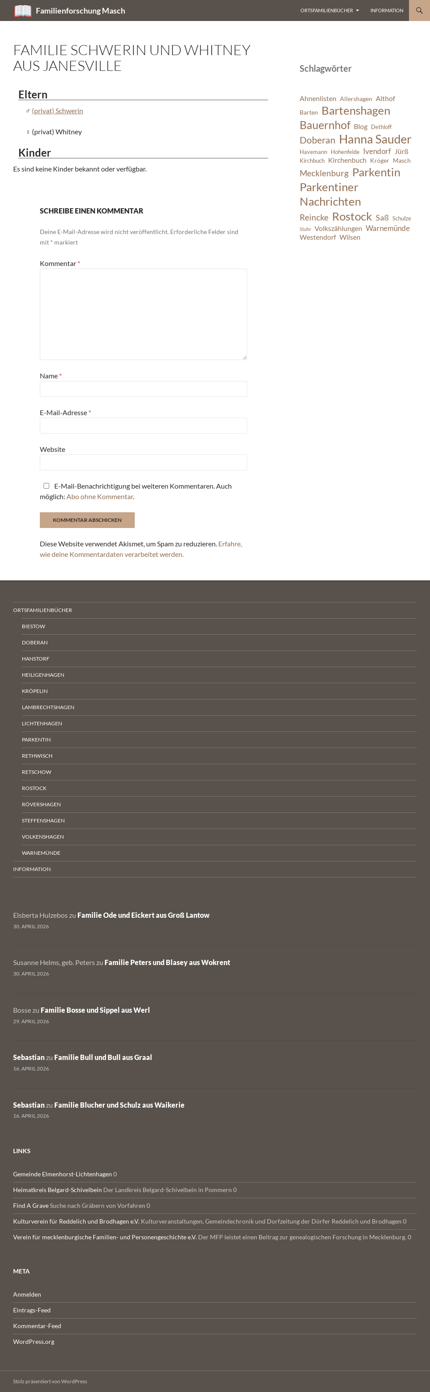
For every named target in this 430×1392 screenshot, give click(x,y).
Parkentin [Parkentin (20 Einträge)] (376, 172)
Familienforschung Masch (80, 10)
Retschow (36, 772)
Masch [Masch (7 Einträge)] (402, 160)
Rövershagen (41, 804)
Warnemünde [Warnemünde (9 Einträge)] (388, 228)
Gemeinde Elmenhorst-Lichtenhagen (62, 1174)
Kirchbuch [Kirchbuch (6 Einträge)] (312, 160)
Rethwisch (37, 755)
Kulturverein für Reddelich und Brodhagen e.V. (76, 1221)
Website (52, 449)
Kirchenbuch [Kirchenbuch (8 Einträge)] (347, 160)
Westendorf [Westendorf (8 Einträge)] (318, 237)
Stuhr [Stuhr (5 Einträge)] (305, 229)
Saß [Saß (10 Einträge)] (382, 217)
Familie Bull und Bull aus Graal (103, 1057)
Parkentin (36, 739)
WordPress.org (33, 1341)
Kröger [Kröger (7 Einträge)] (379, 160)
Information (387, 10)
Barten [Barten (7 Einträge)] (309, 112)
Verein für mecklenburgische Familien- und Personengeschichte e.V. (105, 1237)
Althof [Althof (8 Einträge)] (385, 98)
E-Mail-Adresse (65, 412)
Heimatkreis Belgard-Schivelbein (57, 1189)
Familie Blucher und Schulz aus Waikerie (119, 1105)
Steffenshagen (43, 820)
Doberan (35, 642)
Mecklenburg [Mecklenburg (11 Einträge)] (324, 173)
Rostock (34, 788)
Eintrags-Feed (32, 1310)
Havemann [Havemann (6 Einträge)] (313, 152)
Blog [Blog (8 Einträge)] (360, 126)
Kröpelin (35, 691)
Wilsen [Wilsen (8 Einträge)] (349, 237)
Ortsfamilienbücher (327, 10)
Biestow (33, 626)
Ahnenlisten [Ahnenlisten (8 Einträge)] (318, 98)
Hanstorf (35, 658)
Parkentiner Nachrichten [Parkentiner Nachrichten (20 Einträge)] (330, 194)
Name (51, 375)
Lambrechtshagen (48, 707)
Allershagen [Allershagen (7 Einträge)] (356, 98)
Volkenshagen (43, 836)
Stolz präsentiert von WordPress (50, 1381)
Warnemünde (41, 853)
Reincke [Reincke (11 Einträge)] (314, 217)
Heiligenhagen (43, 675)
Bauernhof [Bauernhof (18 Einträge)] (325, 124)
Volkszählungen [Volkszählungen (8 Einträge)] (338, 228)
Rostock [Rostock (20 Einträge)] (352, 216)
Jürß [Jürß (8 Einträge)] (402, 151)
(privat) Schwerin (57, 110)
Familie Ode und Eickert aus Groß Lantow (143, 915)
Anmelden (27, 1294)
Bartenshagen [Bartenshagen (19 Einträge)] (356, 110)
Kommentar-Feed (37, 1325)
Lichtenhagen (42, 723)
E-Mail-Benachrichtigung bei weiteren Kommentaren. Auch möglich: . (136, 491)
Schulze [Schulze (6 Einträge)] (401, 218)
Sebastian (29, 1057)
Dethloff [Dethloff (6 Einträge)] (381, 127)
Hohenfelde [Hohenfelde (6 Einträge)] (345, 152)
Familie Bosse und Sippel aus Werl (95, 1010)
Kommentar (60, 263)
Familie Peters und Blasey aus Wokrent (167, 962)
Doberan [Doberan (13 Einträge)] (318, 140)
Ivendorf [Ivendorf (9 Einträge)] (377, 151)
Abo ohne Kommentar (99, 496)
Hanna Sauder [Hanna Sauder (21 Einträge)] (375, 139)
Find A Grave (31, 1205)
